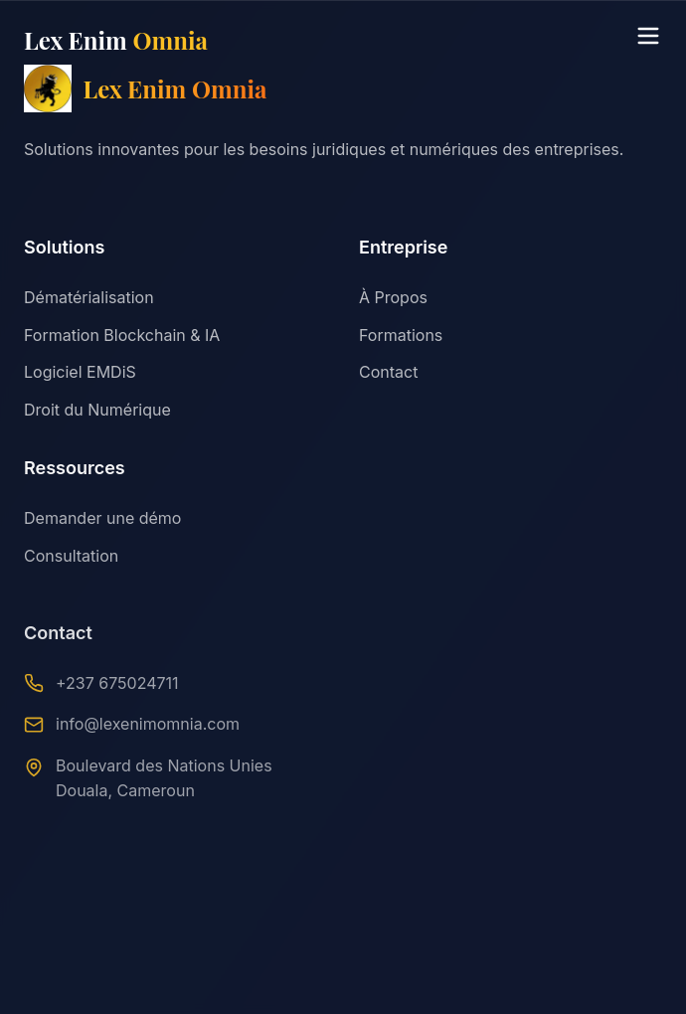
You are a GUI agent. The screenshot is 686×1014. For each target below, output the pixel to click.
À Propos (393, 297)
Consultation (71, 558)
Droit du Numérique (97, 410)
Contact (388, 372)
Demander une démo (102, 520)
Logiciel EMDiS (80, 372)
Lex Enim (116, 40)
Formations (400, 335)
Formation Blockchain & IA (122, 335)
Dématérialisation (89, 297)
